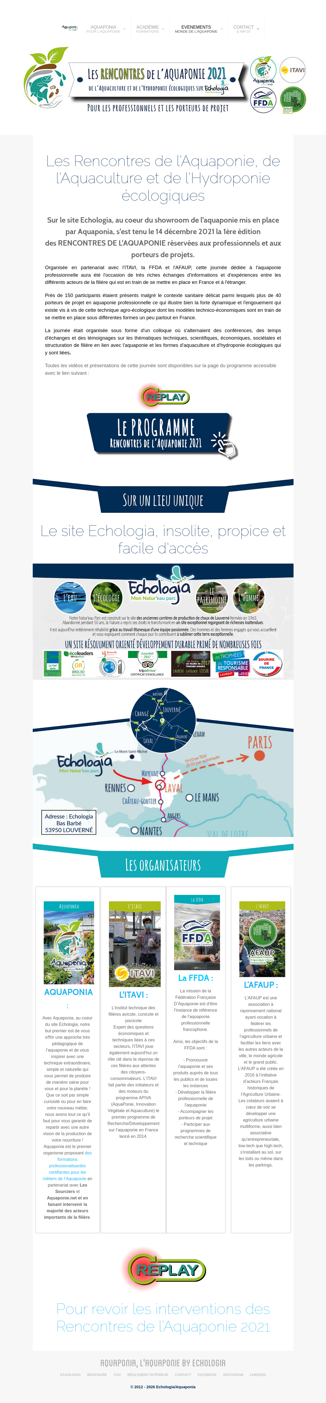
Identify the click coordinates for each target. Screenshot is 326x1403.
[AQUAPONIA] (68, 27)
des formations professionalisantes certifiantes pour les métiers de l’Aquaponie (67, 1166)
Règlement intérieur (147, 1375)
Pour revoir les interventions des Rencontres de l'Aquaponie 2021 (163, 1317)
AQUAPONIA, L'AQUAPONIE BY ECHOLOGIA (163, 1362)
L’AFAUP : (261, 985)
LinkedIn (258, 1375)
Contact (183, 1375)
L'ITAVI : (133, 995)
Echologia (70, 1375)
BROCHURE (97, 1375)
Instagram (233, 1375)
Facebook (207, 1375)
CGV (117, 1375)
